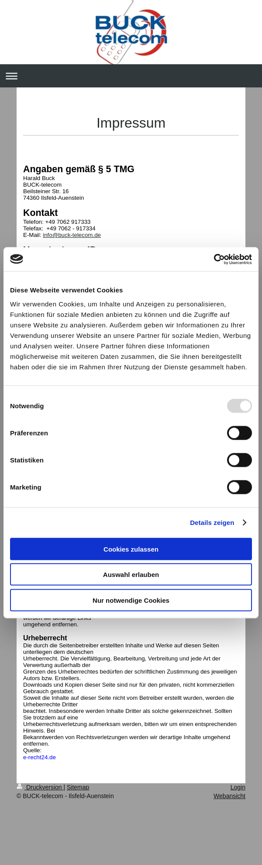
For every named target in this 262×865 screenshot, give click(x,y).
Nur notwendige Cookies (131, 600)
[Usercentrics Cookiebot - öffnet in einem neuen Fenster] (214, 259)
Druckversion (40, 787)
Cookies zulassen (131, 548)
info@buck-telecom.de (72, 235)
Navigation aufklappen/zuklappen (131, 75)
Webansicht (229, 795)
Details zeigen (212, 522)
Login (238, 787)
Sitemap (78, 787)
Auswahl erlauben (131, 574)
